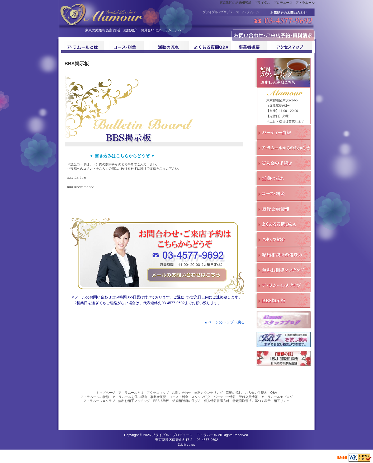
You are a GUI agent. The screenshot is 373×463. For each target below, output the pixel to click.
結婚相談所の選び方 (186, 401)
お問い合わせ (181, 393)
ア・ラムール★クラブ (99, 401)
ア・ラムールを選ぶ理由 (129, 397)
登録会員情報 (248, 397)
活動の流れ (234, 393)
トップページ (105, 393)
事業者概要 (158, 397)
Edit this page (186, 444)
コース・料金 (178, 397)
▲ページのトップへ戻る (224, 322)
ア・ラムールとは (131, 393)
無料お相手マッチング (134, 401)
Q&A (273, 393)
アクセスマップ (158, 393)
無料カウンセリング (208, 393)
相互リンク (282, 401)
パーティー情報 (225, 397)
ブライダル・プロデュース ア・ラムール (184, 435)
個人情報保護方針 (216, 401)
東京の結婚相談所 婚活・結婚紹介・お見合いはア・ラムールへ (133, 30)
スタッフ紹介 (200, 397)
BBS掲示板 (161, 401)
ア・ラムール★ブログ (277, 397)
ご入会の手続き (256, 393)
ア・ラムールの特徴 (95, 397)
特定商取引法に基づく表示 (252, 401)
